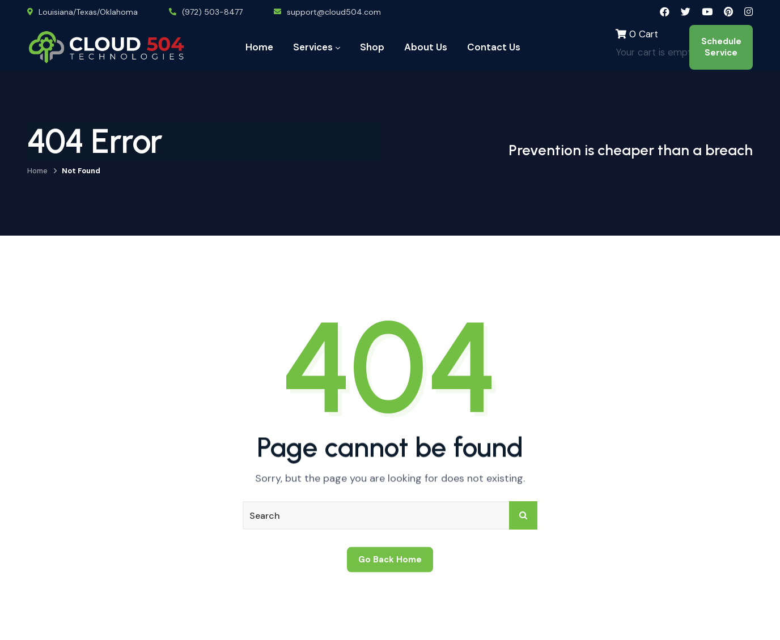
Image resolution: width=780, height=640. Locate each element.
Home (37, 171)
